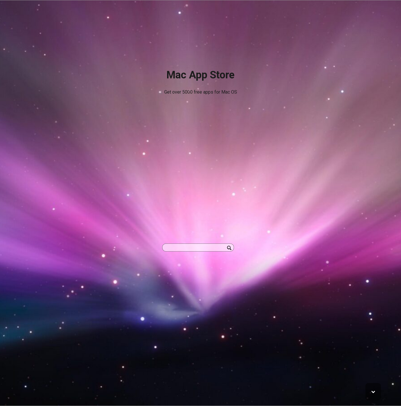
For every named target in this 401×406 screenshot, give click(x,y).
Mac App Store (200, 75)
